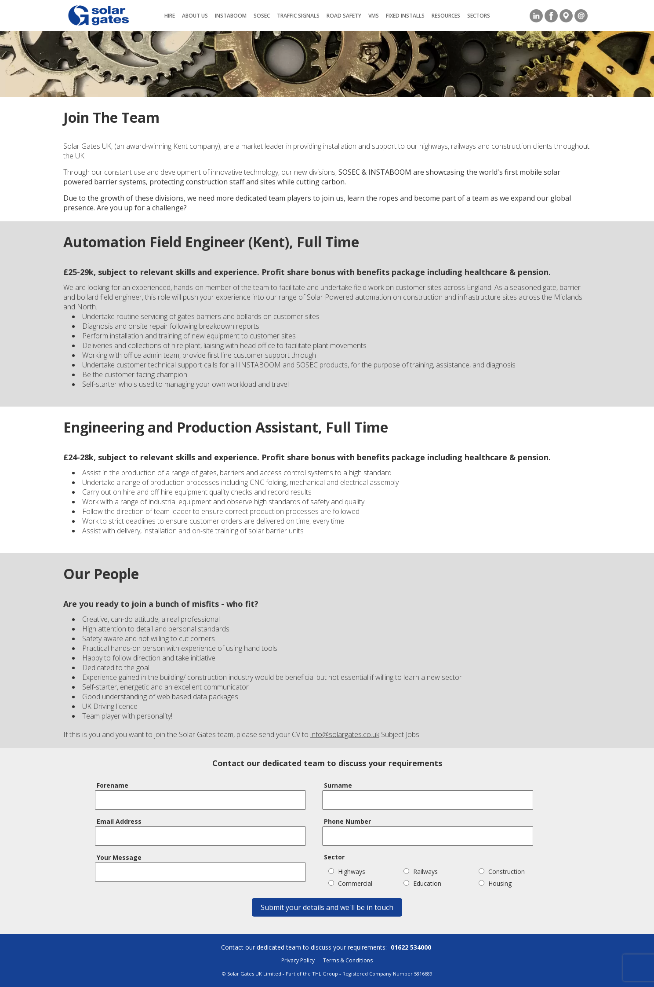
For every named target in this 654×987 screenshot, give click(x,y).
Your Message (119, 857)
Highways (346, 871)
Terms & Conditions (348, 960)
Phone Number (347, 821)
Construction (502, 871)
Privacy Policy (298, 960)
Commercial (350, 883)
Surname (338, 785)
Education (422, 883)
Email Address (119, 821)
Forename (112, 785)
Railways (420, 871)
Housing (495, 883)
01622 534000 (411, 947)
